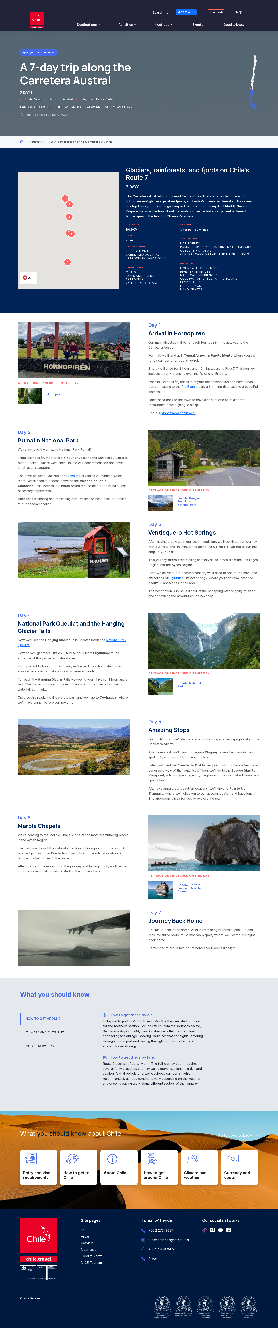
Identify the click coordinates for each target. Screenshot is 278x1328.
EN (238, 12)
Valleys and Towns (142, 283)
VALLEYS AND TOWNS (119, 107)
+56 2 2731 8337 (160, 1231)
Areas (85, 1236)
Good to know (233, 24)
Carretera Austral (61, 99)
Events (198, 24)
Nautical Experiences (198, 275)
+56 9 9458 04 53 (162, 1249)
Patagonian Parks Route (96, 99)
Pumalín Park (76, 476)
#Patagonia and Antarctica (38, 52)
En (83, 1230)
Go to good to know (238, 1135)
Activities (126, 24)
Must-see (162, 24)
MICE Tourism (186, 12)
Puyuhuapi (176, 578)
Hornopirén (190, 243)
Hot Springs (190, 286)
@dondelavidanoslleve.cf (177, 413)
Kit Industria (216, 12)
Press (152, 1259)
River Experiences (195, 271)
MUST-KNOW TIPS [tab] (40, 1046)
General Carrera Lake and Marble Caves (214, 254)
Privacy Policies (30, 1298)
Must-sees (88, 1249)
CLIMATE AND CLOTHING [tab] (45, 1032)
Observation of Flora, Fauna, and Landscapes (209, 280)
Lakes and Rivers (140, 276)
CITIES (47, 107)
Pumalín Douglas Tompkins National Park (215, 247)
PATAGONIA (93, 107)
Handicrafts (191, 289)
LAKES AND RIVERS (69, 107)
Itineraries (37, 142)
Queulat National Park (200, 250)
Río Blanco (189, 387)
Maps (28, 278)
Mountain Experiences (199, 268)
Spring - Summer (194, 229)
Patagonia (134, 279)
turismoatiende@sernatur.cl (168, 1240)
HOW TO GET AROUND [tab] (43, 1018)
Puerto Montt (33, 99)
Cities (131, 272)
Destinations (87, 24)
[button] (65, 199)
